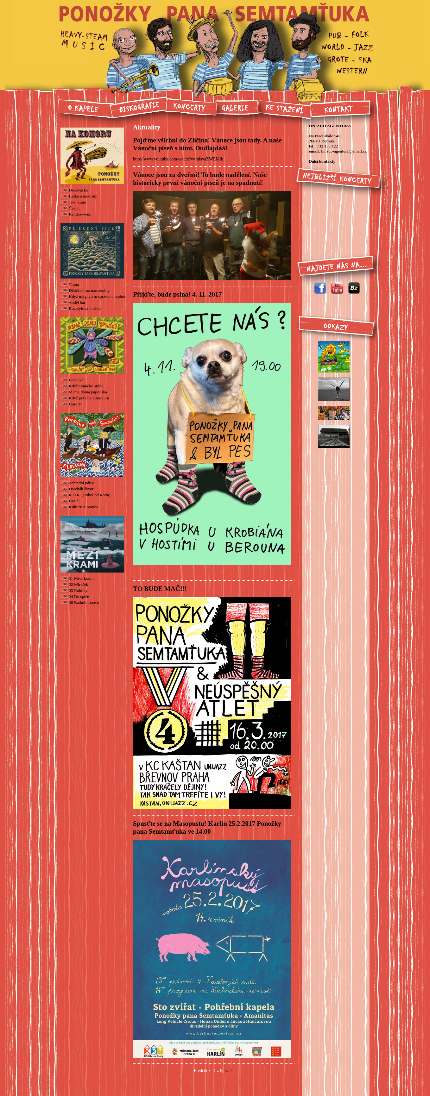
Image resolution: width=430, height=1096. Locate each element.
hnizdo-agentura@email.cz (344, 151)
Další (229, 1070)
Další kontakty (322, 161)
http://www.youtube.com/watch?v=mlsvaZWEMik (178, 159)
